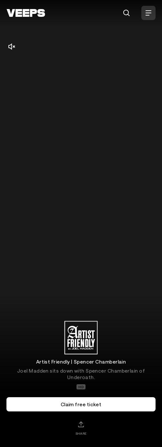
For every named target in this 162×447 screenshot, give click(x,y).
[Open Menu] (148, 13)
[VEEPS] (25, 13)
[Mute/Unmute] (11, 46)
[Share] (81, 428)
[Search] (126, 13)
